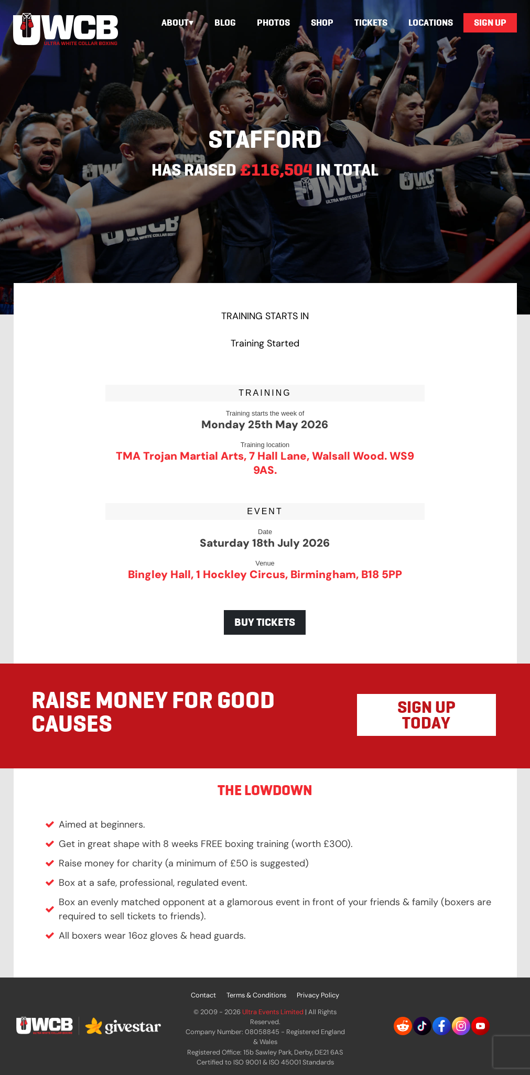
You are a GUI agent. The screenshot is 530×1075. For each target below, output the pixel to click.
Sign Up (490, 22)
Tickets (370, 22)
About (175, 22)
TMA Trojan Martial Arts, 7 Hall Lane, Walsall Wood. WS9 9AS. (265, 463)
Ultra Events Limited (273, 1011)
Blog (225, 22)
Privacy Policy (318, 995)
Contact (203, 995)
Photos (273, 22)
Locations (430, 22)
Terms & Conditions (256, 995)
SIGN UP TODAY (426, 715)
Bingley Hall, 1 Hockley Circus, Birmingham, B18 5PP (265, 574)
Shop (322, 22)
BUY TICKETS (264, 622)
